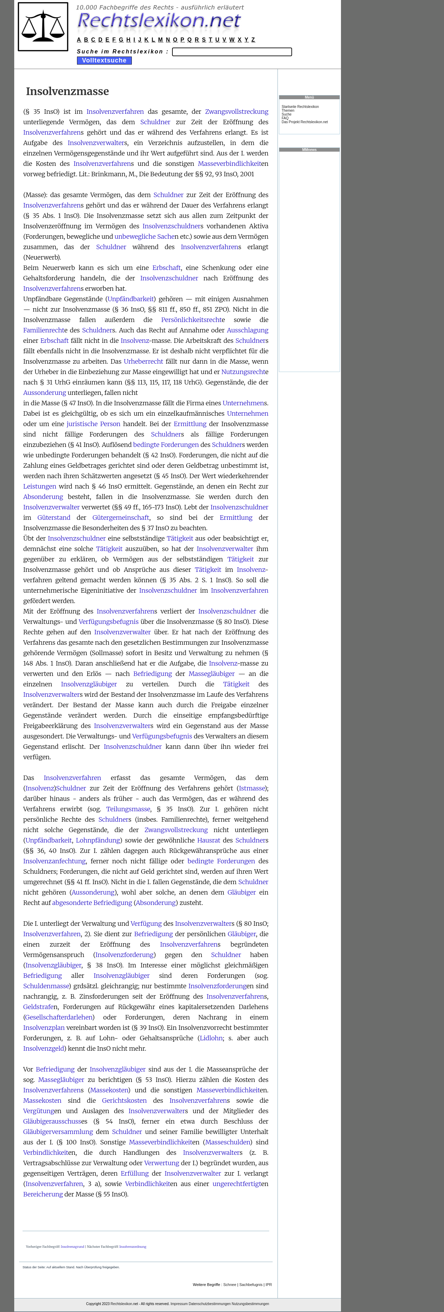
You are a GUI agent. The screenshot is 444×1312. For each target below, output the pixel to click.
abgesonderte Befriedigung (92, 903)
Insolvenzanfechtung (54, 861)
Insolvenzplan (44, 1028)
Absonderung (43, 497)
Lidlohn (211, 1038)
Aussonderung (44, 393)
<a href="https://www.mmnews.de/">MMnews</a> (309, 261)
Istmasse (252, 788)
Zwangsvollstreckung (236, 112)
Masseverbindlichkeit (229, 164)
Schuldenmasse (46, 986)
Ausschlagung (247, 330)
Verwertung (161, 1163)
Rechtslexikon (121, 1304)
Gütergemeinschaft (121, 518)
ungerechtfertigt (237, 1184)
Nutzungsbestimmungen (250, 1304)
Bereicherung (43, 1194)
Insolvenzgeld (43, 1048)
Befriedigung (152, 674)
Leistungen (39, 486)
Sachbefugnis (251, 1285)
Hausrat (209, 840)
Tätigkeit (180, 538)
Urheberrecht (143, 361)
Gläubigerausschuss (52, 1121)
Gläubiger (242, 892)
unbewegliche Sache (144, 236)
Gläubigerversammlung (58, 1132)
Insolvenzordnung (132, 1246)
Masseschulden (227, 1142)
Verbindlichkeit (45, 1153)
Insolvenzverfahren (115, 112)
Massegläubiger (212, 674)
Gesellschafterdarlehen (58, 1017)
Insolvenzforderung (124, 955)
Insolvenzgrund (72, 1246)
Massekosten (109, 1090)
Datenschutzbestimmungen (210, 1304)
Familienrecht (43, 330)
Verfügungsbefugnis (109, 622)
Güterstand (53, 518)
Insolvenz (134, 341)
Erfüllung (135, 1173)
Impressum (179, 1304)
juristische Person (93, 424)
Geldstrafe (38, 1007)
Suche (286, 114)
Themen (288, 110)
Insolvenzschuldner (171, 226)
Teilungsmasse (128, 809)
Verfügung (146, 924)
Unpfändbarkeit (130, 299)
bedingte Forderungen (166, 445)
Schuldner (155, 122)
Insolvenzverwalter (96, 143)
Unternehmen (243, 403)
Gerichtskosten (124, 1100)
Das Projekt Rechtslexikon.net (305, 122)
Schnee (229, 1285)
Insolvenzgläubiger (89, 684)
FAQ (285, 118)
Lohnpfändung (98, 840)
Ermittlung (190, 424)
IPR (269, 1285)
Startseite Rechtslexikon (300, 107)
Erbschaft (166, 268)
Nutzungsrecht (243, 372)
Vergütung (38, 1111)
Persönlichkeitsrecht (191, 320)
